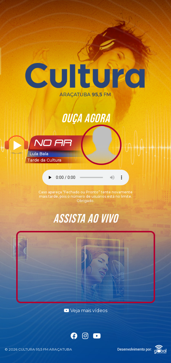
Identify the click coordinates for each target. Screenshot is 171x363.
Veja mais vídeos (85, 310)
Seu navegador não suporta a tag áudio (85, 177)
